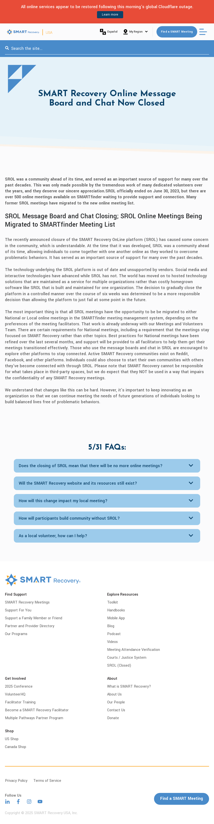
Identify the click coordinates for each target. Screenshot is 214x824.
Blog (110, 626)
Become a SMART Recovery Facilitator (37, 710)
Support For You (18, 610)
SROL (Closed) (119, 665)
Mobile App (116, 618)
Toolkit (112, 602)
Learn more (110, 14)
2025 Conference (19, 686)
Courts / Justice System (126, 657)
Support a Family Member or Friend (33, 618)
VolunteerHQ (15, 694)
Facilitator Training (20, 702)
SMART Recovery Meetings (27, 602)
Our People (116, 702)
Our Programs (16, 634)
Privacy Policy (16, 780)
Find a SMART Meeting (177, 32)
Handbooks (116, 610)
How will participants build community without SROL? (69, 518)
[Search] (7, 49)
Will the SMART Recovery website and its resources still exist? (78, 483)
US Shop (12, 739)
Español (108, 32)
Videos (112, 641)
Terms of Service (47, 780)
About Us (114, 694)
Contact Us (116, 710)
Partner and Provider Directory (29, 626)
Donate (113, 718)
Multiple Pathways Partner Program (34, 718)
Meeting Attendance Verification (133, 649)
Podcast (114, 634)
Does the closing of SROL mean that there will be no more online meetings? (91, 466)
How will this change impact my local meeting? (63, 501)
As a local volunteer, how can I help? (53, 536)
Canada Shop (15, 747)
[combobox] (107, 49)
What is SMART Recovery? (129, 686)
